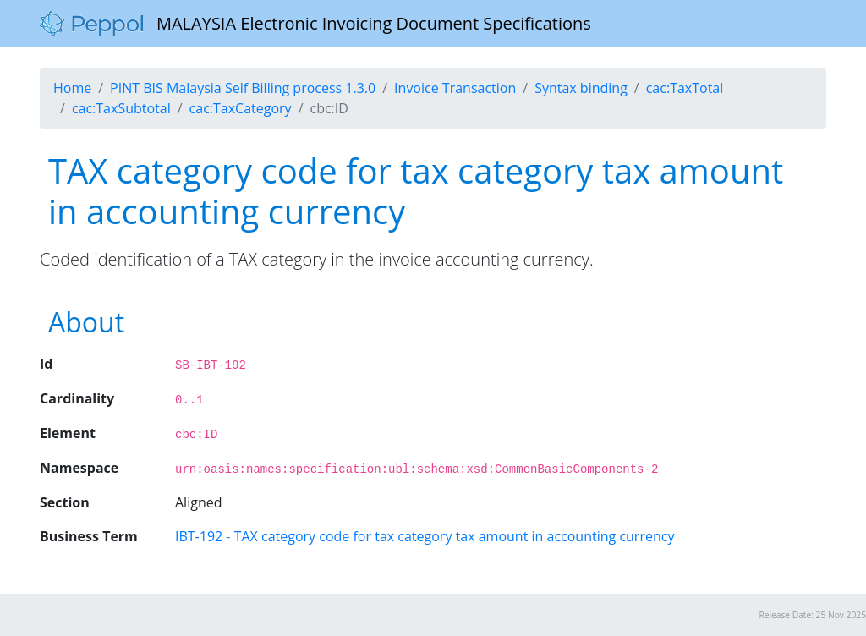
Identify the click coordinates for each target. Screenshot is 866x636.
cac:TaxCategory (240, 108)
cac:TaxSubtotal (121, 108)
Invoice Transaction (455, 88)
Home (72, 88)
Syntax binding (581, 88)
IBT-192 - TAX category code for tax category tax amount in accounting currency (424, 536)
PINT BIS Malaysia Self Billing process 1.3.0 (242, 88)
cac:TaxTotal (685, 88)
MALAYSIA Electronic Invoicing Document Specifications (315, 23)
